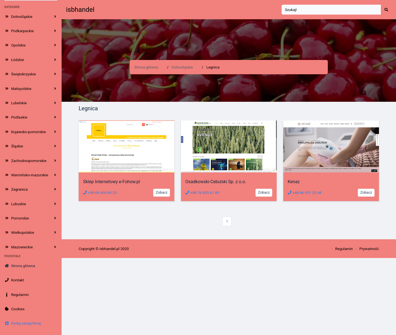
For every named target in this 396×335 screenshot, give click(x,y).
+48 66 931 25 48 (304, 192)
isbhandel (80, 9)
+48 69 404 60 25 (100, 192)
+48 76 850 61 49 (202, 192)
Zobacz (161, 192)
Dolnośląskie (182, 67)
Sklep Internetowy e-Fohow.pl (111, 181)
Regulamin (344, 248)
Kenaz (294, 181)
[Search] (331, 10)
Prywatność (369, 248)
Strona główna (146, 67)
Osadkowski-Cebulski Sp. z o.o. (215, 181)
